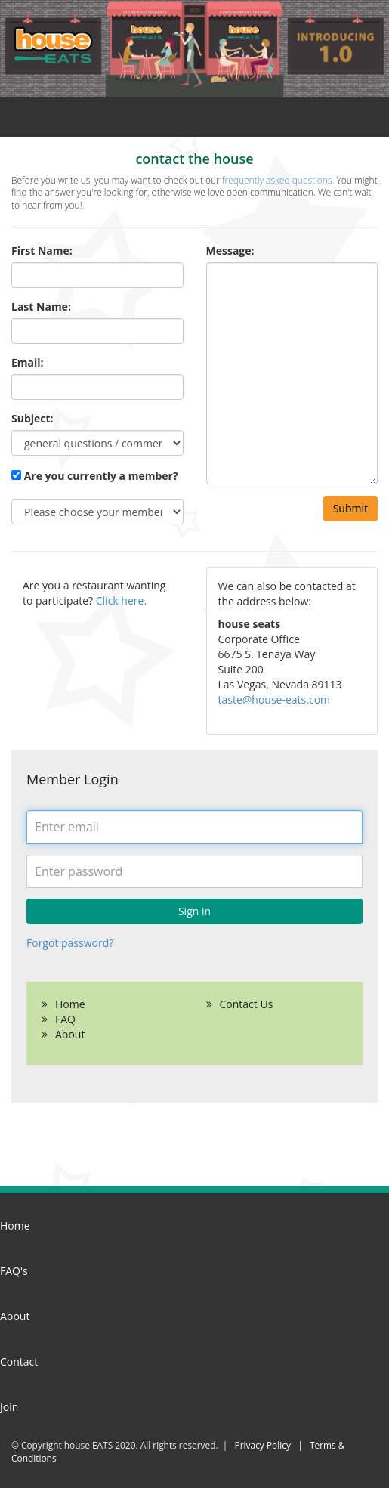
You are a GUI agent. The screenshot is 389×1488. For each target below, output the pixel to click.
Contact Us (246, 1004)
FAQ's (14, 1271)
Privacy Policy (263, 1445)
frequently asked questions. (277, 180)
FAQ (65, 1019)
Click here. (121, 600)
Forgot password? (69, 943)
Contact (19, 1361)
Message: (230, 250)
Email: (27, 362)
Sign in (194, 911)
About (70, 1034)
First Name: (42, 250)
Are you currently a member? (94, 476)
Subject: (32, 418)
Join (9, 1407)
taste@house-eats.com (274, 699)
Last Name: (41, 306)
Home (70, 1004)
